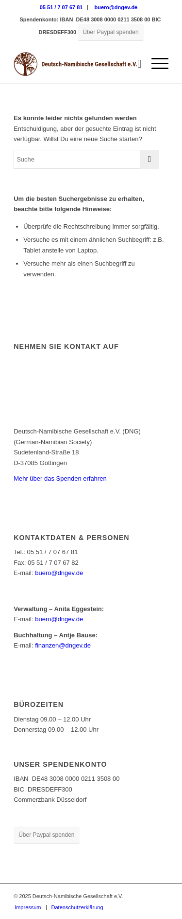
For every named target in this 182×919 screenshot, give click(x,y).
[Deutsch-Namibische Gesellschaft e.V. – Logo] (75, 63)
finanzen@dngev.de (63, 645)
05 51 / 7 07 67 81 (61, 7)
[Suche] (135, 63)
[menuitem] (61, 7)
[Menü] (155, 63)
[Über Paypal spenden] (110, 32)
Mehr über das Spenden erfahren (60, 478)
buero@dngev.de (115, 7)
